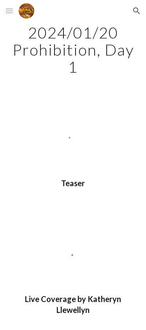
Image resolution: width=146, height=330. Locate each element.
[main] (73, 50)
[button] (9, 10)
